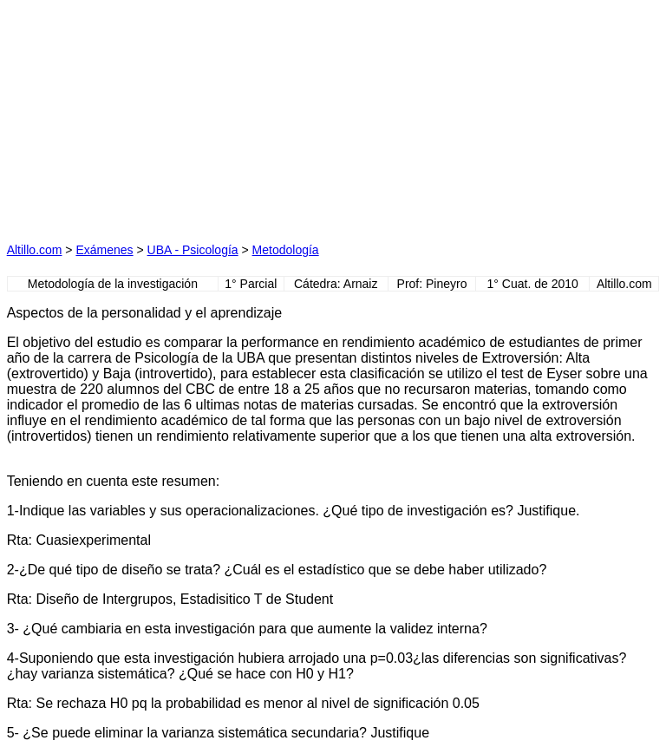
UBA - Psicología (192, 250)
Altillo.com (34, 250)
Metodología (285, 250)
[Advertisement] (170, 115)
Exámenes (104, 250)
